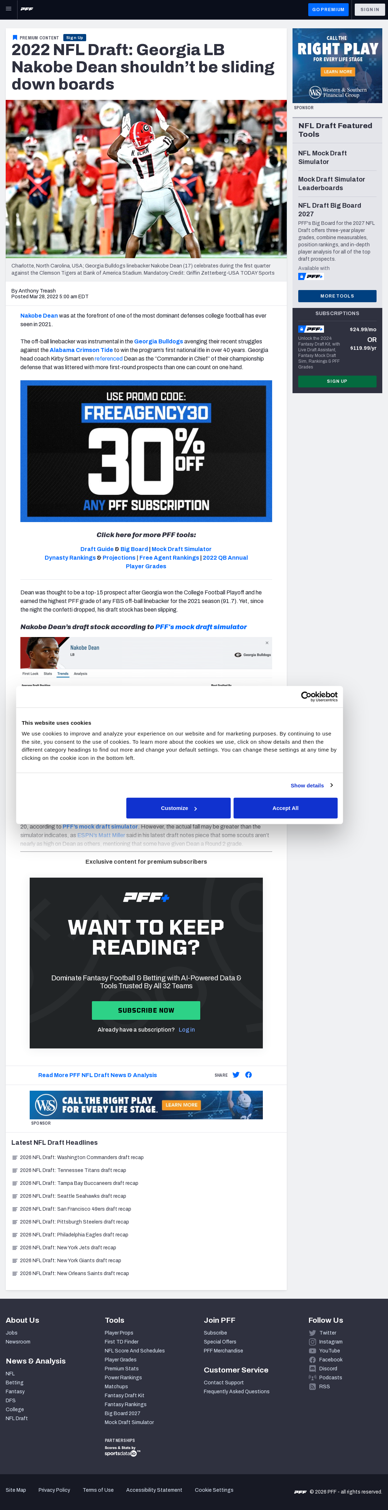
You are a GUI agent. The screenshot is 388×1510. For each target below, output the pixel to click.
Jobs (12, 1333)
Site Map (16, 1490)
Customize (193, 808)
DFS (11, 1400)
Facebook (331, 1359)
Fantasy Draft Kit (124, 1395)
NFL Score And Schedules (135, 1351)
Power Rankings (123, 1377)
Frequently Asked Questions (237, 1391)
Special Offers (220, 1342)
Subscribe (215, 1333)
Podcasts (330, 1377)
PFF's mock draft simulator (201, 627)
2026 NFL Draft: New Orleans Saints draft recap (70, 1273)
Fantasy (15, 1391)
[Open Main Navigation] (8, 9)
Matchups (116, 1386)
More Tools (337, 296)
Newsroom (18, 1342)
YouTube (329, 1351)
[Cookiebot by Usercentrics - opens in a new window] (318, 696)
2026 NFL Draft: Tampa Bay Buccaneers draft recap (74, 1183)
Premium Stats (122, 1368)
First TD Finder (121, 1342)
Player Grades (121, 1359)
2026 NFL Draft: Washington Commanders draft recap (77, 1157)
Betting (15, 1382)
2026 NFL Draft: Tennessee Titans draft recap (68, 1170)
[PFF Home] (26, 10)
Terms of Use (98, 1490)
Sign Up (75, 37)
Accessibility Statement (154, 1490)
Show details (319, 785)
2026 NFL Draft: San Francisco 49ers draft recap (71, 1209)
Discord (328, 1368)
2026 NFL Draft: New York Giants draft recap (66, 1260)
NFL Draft (17, 1418)
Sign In (369, 9)
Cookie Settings (214, 1490)
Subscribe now (146, 1010)
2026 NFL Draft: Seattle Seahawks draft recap (68, 1196)
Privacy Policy (54, 1490)
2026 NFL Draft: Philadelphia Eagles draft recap (69, 1235)
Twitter (327, 1333)
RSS (324, 1386)
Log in (187, 1030)
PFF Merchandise (223, 1351)
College (15, 1409)
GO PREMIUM (328, 9)
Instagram (331, 1342)
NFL (10, 1373)
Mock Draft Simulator (129, 1422)
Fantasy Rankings (126, 1404)
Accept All (298, 808)
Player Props (119, 1333)
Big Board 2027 (123, 1413)
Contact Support (224, 1382)
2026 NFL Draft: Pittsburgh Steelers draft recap (70, 1222)
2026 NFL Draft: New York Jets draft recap (63, 1247)
